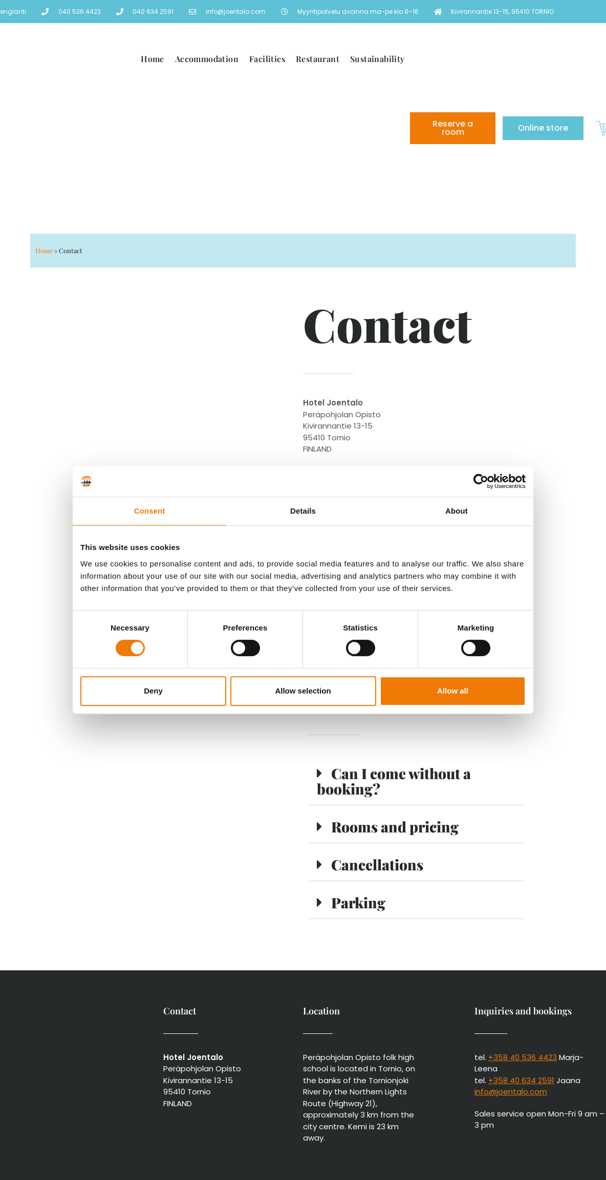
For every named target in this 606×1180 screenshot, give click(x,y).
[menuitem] (328, 164)
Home (152, 58)
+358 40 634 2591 (521, 1080)
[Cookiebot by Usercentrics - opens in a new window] (481, 481)
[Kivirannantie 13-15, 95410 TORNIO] (166, 414)
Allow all (452, 690)
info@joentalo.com (510, 1091)
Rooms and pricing (395, 826)
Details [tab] (303, 510)
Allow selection (303, 690)
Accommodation (207, 58)
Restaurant (317, 58)
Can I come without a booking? (394, 781)
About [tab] (456, 510)
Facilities (267, 58)
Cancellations (377, 864)
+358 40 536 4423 (522, 1057)
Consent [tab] (149, 510)
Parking (358, 902)
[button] (417, 782)
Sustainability (377, 58)
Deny (153, 690)
